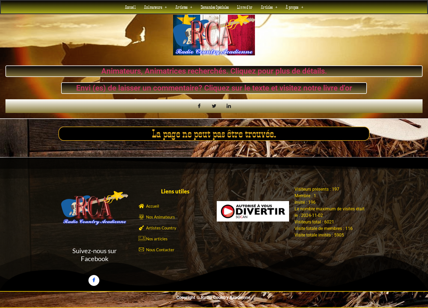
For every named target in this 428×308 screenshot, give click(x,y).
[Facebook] (93, 280)
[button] (155, 7)
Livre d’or (244, 7)
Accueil (130, 7)
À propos (294, 7)
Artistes (183, 7)
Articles (269, 7)
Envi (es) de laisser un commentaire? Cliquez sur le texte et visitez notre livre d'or (214, 87)
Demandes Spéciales (215, 7)
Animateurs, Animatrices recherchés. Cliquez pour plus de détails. (214, 71)
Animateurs (155, 7)
